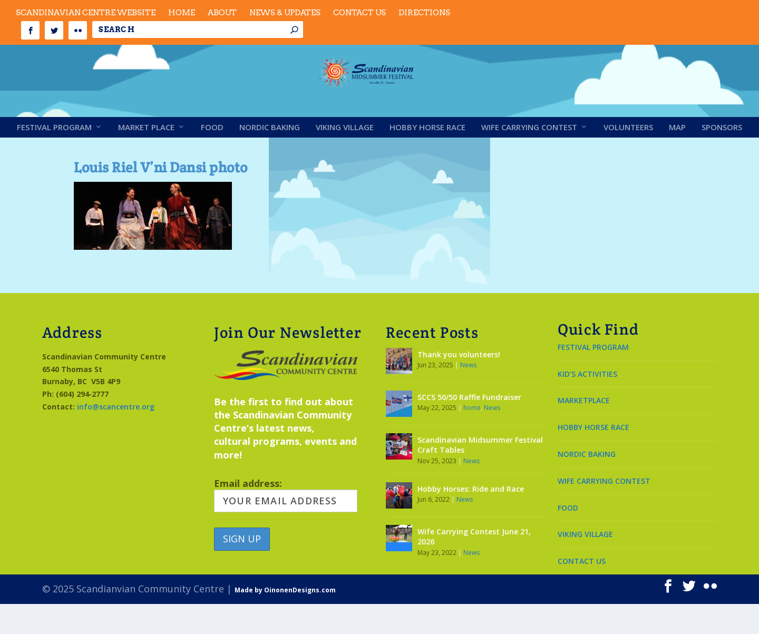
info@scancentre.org (115, 437)
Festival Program (54, 157)
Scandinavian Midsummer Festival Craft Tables (480, 475)
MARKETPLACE (584, 430)
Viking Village (345, 157)
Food (212, 157)
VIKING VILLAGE (585, 564)
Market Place (146, 157)
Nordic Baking (269, 157)
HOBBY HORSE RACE (593, 457)
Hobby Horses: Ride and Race (470, 519)
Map (677, 157)
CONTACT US (582, 591)
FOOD (568, 538)
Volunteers (628, 157)
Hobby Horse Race (427, 157)
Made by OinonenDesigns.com (285, 620)
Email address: (285, 525)
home (472, 437)
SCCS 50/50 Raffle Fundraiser (469, 427)
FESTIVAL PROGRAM (593, 377)
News (468, 395)
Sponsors (722, 157)
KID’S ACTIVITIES (587, 404)
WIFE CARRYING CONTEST (604, 511)
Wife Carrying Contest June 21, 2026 (474, 567)
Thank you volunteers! (458, 384)
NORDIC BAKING (587, 484)
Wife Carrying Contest (529, 157)
